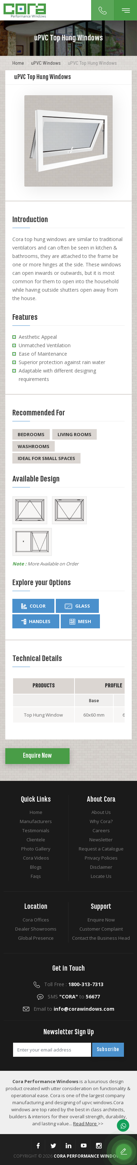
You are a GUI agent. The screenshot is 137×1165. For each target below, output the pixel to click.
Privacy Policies (101, 858)
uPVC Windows (46, 63)
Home (18, 63)
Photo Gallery (35, 849)
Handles (35, 621)
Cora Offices (36, 920)
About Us (101, 812)
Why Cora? (101, 821)
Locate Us (101, 876)
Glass (77, 606)
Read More (85, 1123)
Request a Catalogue (101, 849)
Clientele (35, 839)
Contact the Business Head (101, 938)
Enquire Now (37, 755)
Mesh (80, 621)
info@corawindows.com (84, 1008)
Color (33, 606)
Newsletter (101, 839)
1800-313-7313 (85, 984)
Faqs (36, 876)
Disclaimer (101, 867)
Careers (101, 830)
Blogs (36, 867)
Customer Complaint (101, 929)
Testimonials (35, 830)
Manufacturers (36, 821)
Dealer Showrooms (35, 929)
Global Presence (36, 938)
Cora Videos (36, 858)
